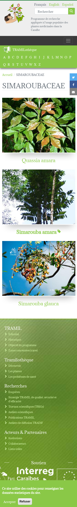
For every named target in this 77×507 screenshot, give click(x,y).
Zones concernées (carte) (23, 350)
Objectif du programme (22, 345)
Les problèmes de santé (22, 376)
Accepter (9, 503)
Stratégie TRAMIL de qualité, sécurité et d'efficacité (32, 399)
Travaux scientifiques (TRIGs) (26, 406)
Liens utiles (15, 449)
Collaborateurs (17, 443)
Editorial (13, 334)
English (54, 4)
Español (67, 4)
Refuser (25, 503)
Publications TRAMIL (21, 417)
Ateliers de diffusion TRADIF (25, 423)
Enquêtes (14, 392)
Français (40, 4)
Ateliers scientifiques (20, 412)
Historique (14, 339)
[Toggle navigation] (68, 40)
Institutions (15, 438)
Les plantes (15, 371)
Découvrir (14, 365)
